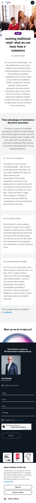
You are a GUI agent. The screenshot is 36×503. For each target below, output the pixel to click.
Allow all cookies (18, 492)
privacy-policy (19, 420)
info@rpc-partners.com (9, 385)
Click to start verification (18, 427)
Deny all (18, 487)
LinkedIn (7, 312)
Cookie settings (13, 499)
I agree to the (14, 420)
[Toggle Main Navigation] (2, 3)
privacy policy (8, 482)
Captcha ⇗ (27, 429)
